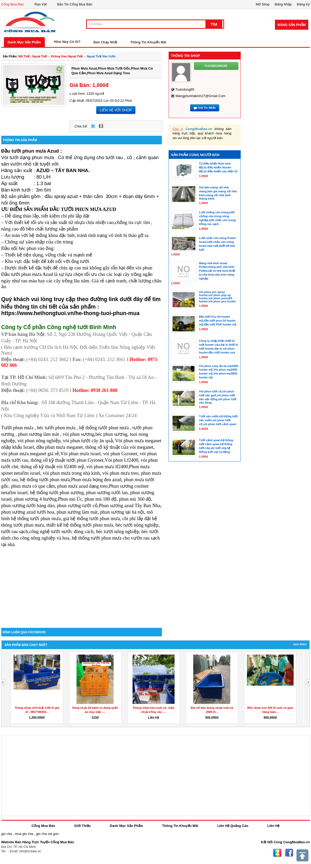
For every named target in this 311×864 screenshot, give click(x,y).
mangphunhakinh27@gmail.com (200, 96)
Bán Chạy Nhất (105, 42)
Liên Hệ (273, 826)
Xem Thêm (299, 644)
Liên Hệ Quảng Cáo (232, 826)
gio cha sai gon (47, 834)
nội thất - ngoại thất (32, 56)
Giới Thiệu (82, 826)
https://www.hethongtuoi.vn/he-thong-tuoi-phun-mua (70, 313)
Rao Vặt (40, 4)
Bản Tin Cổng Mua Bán (74, 4)
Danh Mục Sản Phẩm (24, 42)
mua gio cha (24, 834)
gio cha (6, 834)
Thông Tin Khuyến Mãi (148, 42)
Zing (101, 126)
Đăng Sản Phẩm (292, 25)
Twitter (93, 126)
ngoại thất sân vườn (101, 56)
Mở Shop (262, 4)
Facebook (289, 853)
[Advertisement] (81, 583)
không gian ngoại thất (67, 56)
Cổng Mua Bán (12, 4)
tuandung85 (184, 89)
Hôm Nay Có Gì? (67, 42)
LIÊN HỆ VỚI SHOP (116, 110)
